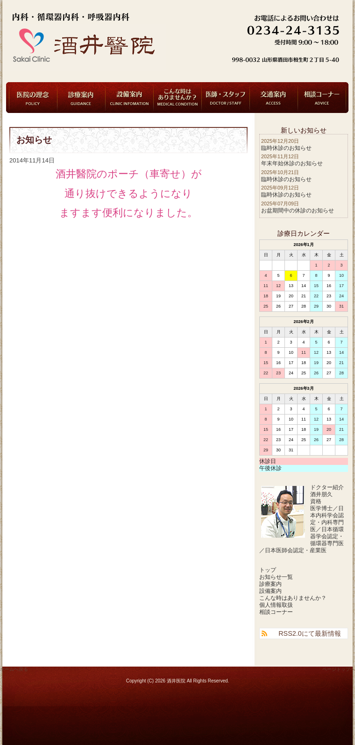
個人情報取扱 (276, 605)
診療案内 (81, 97)
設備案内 (129, 97)
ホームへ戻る (14, 669)
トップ (267, 570)
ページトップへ (338, 669)
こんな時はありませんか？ (177, 97)
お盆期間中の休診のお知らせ (297, 210)
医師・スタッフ (225, 97)
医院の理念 (33, 97)
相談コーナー (322, 97)
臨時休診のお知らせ (286, 148)
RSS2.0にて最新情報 (309, 633)
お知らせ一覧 (276, 577)
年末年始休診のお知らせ (292, 163)
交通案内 (274, 97)
